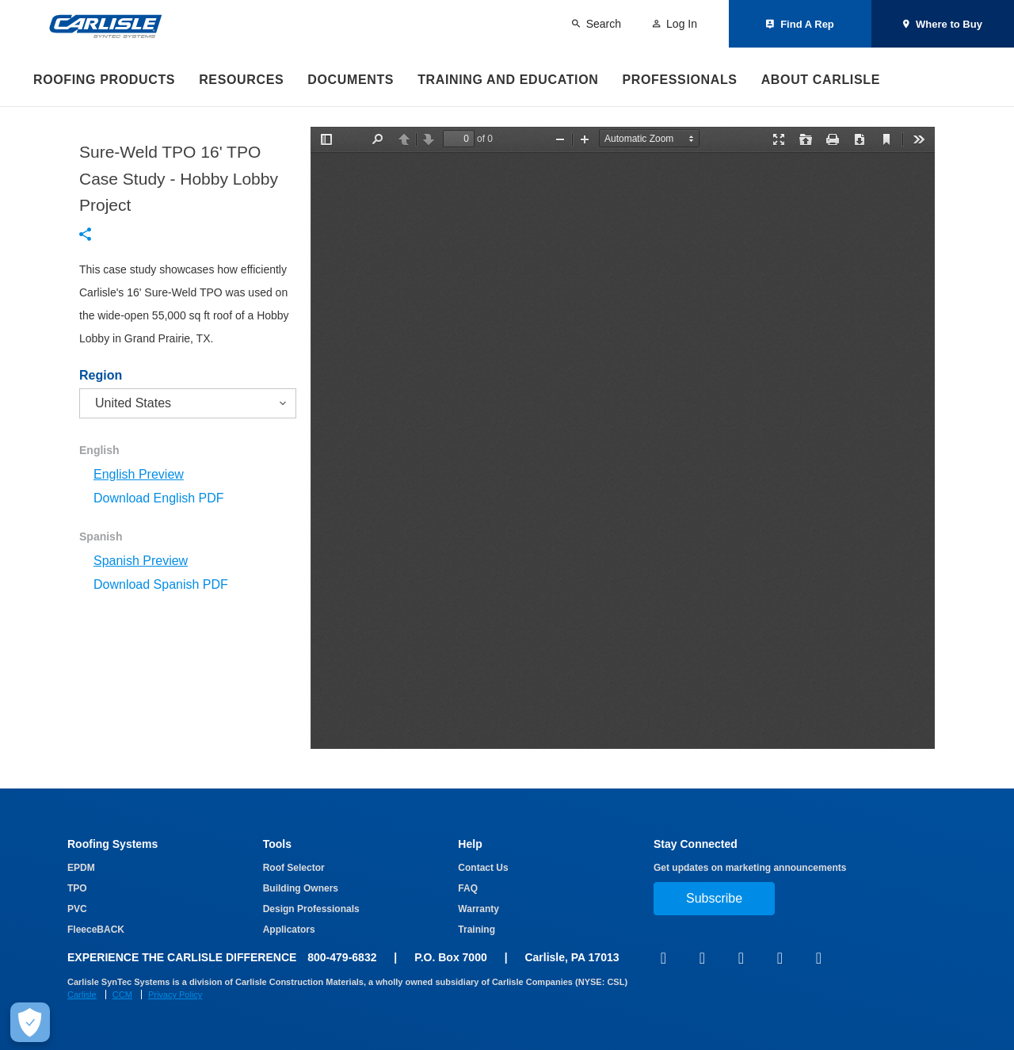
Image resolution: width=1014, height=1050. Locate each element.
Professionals (679, 79)
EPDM (81, 867)
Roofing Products (104, 79)
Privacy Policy (175, 994)
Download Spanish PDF (160, 584)
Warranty (478, 908)
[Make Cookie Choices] (30, 1022)
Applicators (289, 929)
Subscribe (714, 898)
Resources (241, 79)
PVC (77, 908)
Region (100, 375)
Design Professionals (311, 908)
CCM (122, 994)
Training (476, 929)
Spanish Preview (140, 560)
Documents (350, 79)
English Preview (138, 474)
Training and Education (507, 79)
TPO (77, 888)
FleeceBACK (95, 929)
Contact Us (483, 867)
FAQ (468, 888)
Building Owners (300, 888)
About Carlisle (820, 79)
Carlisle (82, 994)
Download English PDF (158, 498)
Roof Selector (294, 867)
